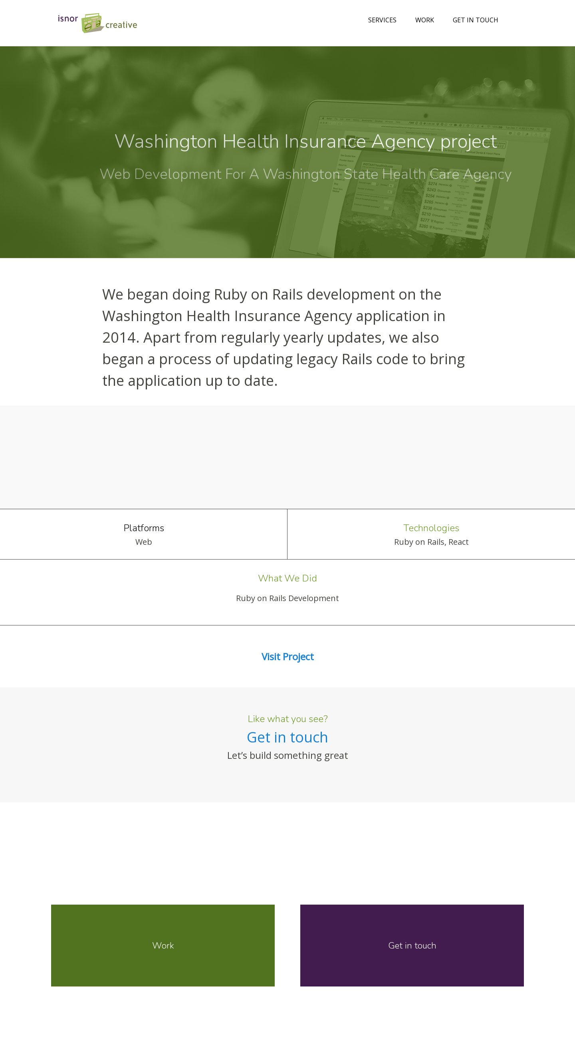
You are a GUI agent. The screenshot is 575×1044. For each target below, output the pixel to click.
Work (424, 20)
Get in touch (475, 20)
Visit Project (288, 656)
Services (382, 20)
